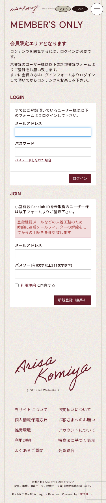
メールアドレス (28, 123)
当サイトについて (31, 409)
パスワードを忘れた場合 (33, 160)
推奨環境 (23, 430)
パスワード (24, 143)
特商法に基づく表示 (77, 440)
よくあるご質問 (29, 450)
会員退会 (66, 450)
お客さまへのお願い (77, 419)
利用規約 (28, 285)
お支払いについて (74, 409)
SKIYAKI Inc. (86, 494)
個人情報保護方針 (31, 419)
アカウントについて (77, 430)
